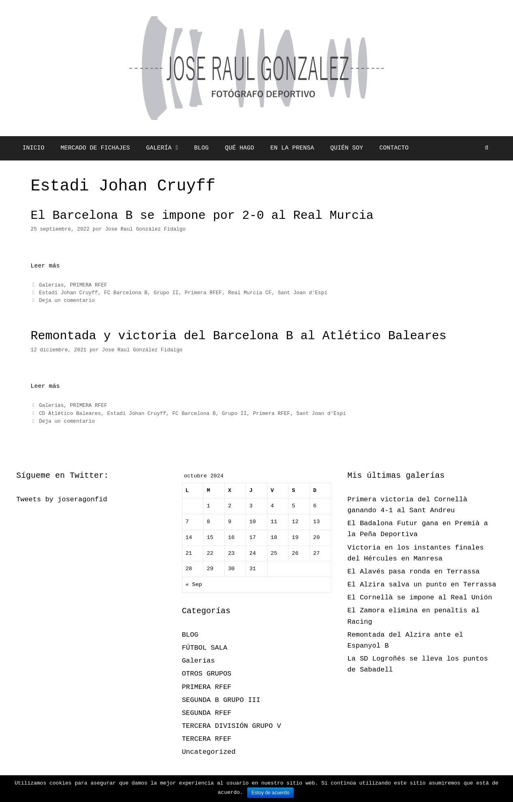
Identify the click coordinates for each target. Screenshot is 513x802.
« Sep (194, 585)
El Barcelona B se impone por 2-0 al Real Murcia (202, 215)
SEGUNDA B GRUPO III (221, 700)
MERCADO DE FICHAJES (95, 148)
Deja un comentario (67, 300)
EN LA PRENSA (292, 148)
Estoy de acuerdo (270, 793)
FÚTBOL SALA (204, 648)
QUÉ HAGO (239, 148)
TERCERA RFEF (206, 739)
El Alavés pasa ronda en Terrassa (413, 571)
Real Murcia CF (249, 293)
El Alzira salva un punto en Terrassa (421, 584)
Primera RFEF (203, 293)
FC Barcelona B (125, 293)
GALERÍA (166, 148)
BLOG (201, 148)
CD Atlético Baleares (70, 414)
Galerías (51, 285)
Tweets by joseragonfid (61, 499)
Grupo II (166, 293)
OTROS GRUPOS (206, 674)
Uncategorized (209, 752)
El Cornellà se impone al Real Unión (419, 597)
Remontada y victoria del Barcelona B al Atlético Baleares (239, 336)
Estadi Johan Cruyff (68, 293)
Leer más (45, 266)
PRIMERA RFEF (88, 285)
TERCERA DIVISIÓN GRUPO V (231, 726)
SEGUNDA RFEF (206, 713)
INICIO (34, 148)
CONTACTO (393, 148)
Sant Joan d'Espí (302, 293)
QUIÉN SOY (346, 148)
